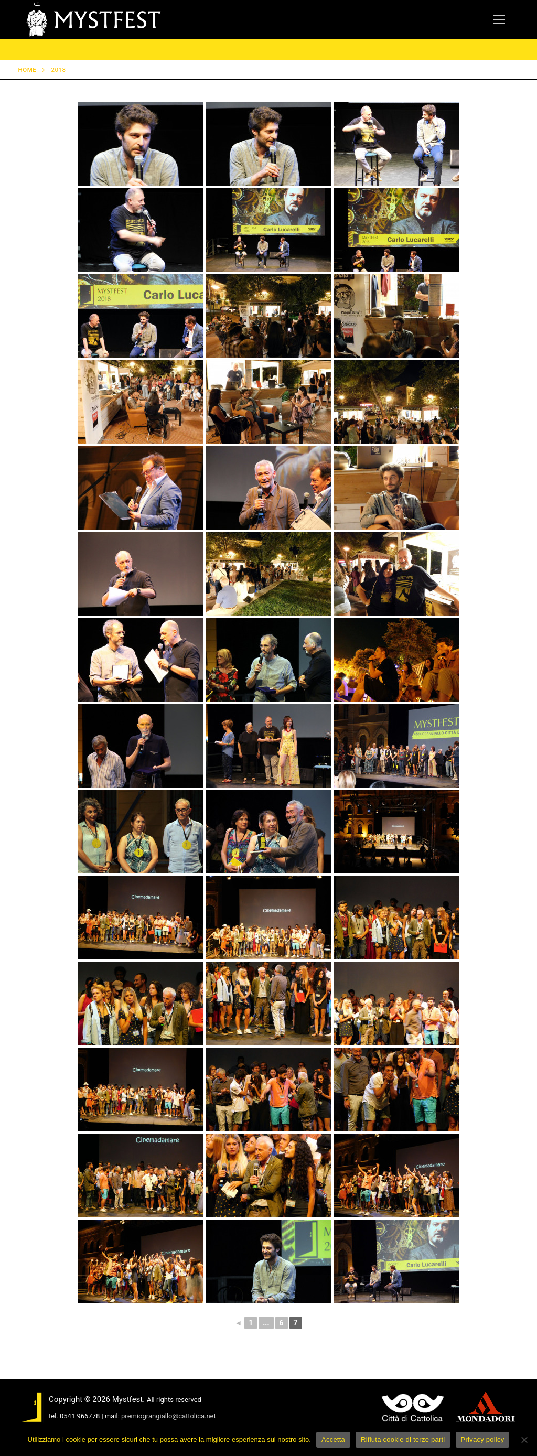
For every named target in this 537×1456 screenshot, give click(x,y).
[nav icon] (499, 20)
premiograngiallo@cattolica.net (168, 1416)
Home (27, 69)
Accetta (333, 1439)
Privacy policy (482, 1439)
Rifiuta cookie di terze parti (403, 1439)
